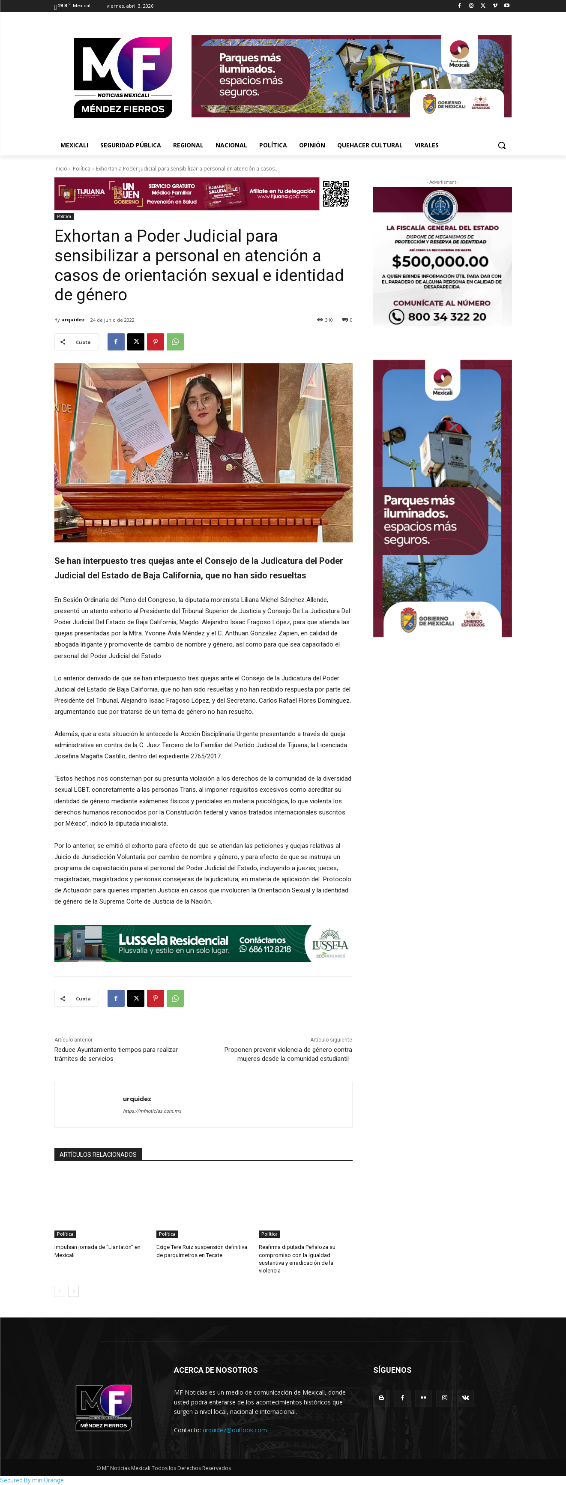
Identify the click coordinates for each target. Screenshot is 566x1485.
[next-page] (73, 1291)
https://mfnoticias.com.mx (152, 1111)
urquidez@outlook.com (235, 1430)
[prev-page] (59, 1291)
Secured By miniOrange (32, 1480)
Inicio (60, 168)
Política (81, 168)
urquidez (73, 319)
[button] (501, 145)
